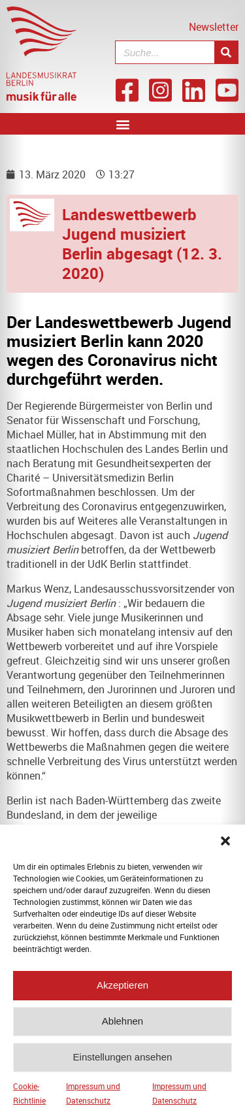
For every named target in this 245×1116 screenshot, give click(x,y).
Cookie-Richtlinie (29, 1101)
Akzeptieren (122, 993)
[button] (225, 848)
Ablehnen (122, 1029)
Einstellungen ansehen (122, 1065)
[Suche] (226, 52)
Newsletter (213, 27)
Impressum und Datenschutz (93, 1101)
